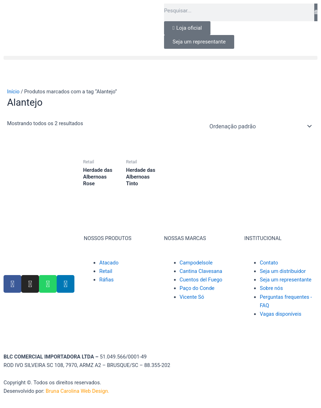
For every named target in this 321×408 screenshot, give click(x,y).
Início (13, 91)
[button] (160, 58)
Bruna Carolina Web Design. (78, 391)
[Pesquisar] (315, 12)
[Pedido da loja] (259, 126)
